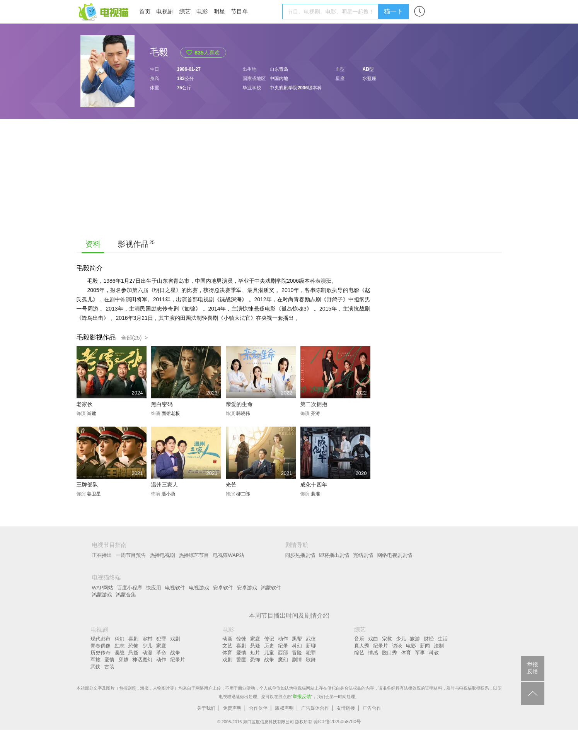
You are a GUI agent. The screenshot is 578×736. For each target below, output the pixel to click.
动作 (161, 660)
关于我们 (206, 708)
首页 (145, 11)
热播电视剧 (162, 555)
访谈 (397, 646)
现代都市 (100, 639)
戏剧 (175, 639)
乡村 (147, 639)
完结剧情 (363, 555)
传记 (269, 639)
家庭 (161, 646)
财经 (429, 639)
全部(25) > (134, 338)
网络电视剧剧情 (395, 555)
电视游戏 (199, 588)
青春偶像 (100, 646)
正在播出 (102, 555)
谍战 (119, 653)
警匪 (241, 660)
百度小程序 (129, 588)
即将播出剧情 (334, 555)
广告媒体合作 (315, 708)
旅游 (415, 639)
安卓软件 (223, 588)
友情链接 (345, 708)
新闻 (425, 646)
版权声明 (284, 708)
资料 (93, 244)
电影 (202, 11)
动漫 (147, 653)
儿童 (269, 653)
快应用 (153, 588)
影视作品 (133, 244)
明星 (219, 11)
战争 (175, 653)
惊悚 (241, 639)
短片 (255, 653)
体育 (227, 653)
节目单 (239, 11)
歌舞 (311, 660)
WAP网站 (102, 588)
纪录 (283, 646)
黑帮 (297, 639)
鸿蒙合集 (126, 595)
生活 (443, 639)
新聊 (311, 646)
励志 (119, 646)
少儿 (147, 646)
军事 (420, 653)
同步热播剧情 (300, 555)
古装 (109, 666)
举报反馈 (302, 696)
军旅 (95, 660)
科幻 (119, 639)
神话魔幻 (142, 660)
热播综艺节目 (194, 555)
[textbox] (331, 11)
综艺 (185, 11)
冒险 (297, 653)
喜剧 (133, 639)
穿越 (123, 660)
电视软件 (175, 588)
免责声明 (232, 708)
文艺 (227, 646)
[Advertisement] (289, 177)
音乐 (359, 639)
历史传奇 (100, 653)
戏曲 (373, 639)
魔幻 (283, 660)
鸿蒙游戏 (102, 595)
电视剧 (165, 11)
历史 (269, 646)
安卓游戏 (247, 588)
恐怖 (133, 646)
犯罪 (161, 639)
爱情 (109, 660)
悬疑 (133, 653)
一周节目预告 (131, 555)
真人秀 (361, 646)
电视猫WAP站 (228, 555)
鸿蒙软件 (271, 588)
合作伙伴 (258, 708)
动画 (227, 639)
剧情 (297, 660)
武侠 (95, 666)
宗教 (387, 639)
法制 (439, 646)
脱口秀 (389, 653)
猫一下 (393, 11)
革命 (161, 653)
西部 (283, 653)
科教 (434, 653)
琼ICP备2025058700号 (337, 721)
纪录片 (177, 660)
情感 (373, 653)
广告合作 (372, 708)
